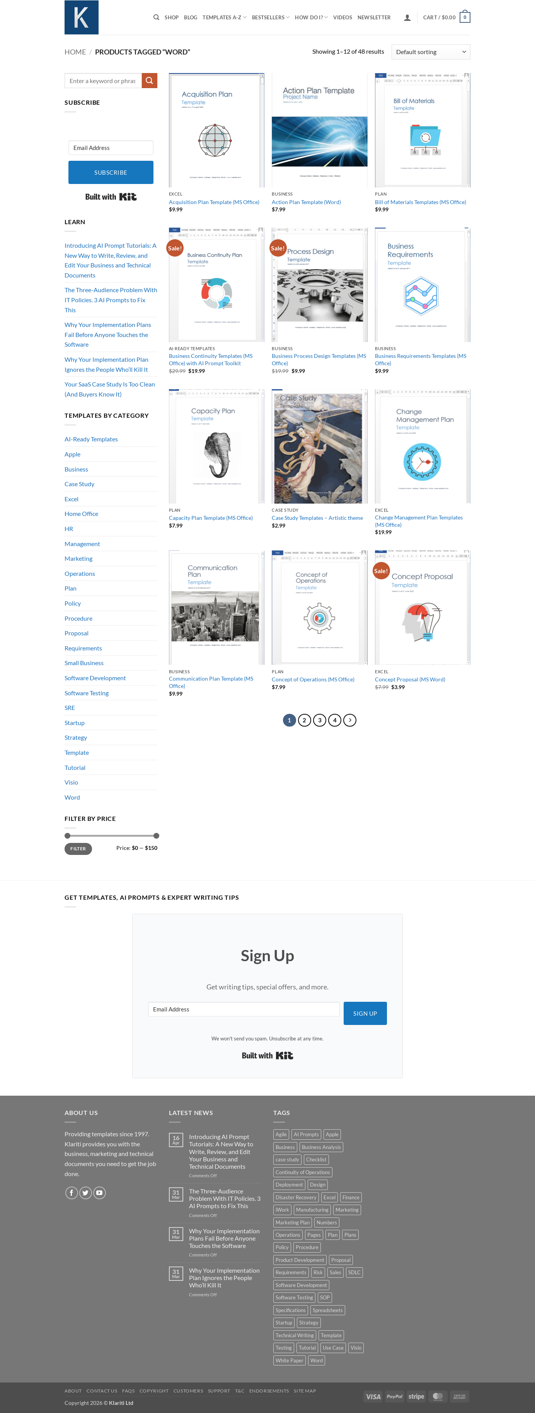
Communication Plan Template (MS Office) (211, 682)
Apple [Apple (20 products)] (332, 1134)
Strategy (76, 737)
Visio (71, 782)
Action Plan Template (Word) (306, 202)
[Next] (349, 720)
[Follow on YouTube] (99, 1193)
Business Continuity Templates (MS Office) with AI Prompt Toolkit (210, 359)
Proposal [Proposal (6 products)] (341, 1260)
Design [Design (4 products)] (317, 1184)
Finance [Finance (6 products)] (351, 1197)
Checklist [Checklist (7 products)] (316, 1159)
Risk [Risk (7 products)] (318, 1272)
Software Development (95, 677)
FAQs (128, 1391)
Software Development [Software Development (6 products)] (301, 1285)
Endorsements (269, 1391)
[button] (407, 17)
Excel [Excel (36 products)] (330, 1197)
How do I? (311, 17)
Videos (342, 17)
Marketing (78, 558)
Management (82, 543)
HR (69, 528)
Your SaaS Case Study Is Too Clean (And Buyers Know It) (110, 389)
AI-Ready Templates (91, 439)
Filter (78, 848)
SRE (70, 707)
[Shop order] (431, 52)
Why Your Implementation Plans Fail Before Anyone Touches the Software (108, 334)
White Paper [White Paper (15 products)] (289, 1360)
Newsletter (374, 17)
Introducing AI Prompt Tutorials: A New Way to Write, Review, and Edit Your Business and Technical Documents (111, 260)
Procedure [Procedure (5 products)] (307, 1247)
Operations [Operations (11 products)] (288, 1235)
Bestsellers (271, 17)
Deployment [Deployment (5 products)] (289, 1184)
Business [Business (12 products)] (285, 1147)
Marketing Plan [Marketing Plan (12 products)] (293, 1222)
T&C (239, 1391)
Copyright (154, 1391)
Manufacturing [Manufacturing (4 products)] (312, 1210)
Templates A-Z (225, 17)
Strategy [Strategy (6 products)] (309, 1322)
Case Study (79, 483)
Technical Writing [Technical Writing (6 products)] (295, 1335)
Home (75, 52)
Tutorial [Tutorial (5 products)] (307, 1348)
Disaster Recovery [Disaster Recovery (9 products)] (296, 1197)
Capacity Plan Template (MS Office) (211, 517)
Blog (190, 17)
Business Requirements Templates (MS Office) (420, 359)
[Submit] (149, 80)
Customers (188, 1391)
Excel (71, 498)
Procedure (78, 618)
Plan (71, 588)
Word (72, 797)
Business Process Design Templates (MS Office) (319, 359)
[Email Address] (110, 147)
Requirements (83, 648)
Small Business (84, 662)
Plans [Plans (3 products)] (350, 1235)
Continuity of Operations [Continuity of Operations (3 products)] (303, 1172)
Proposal (77, 633)
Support (219, 1391)
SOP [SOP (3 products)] (325, 1297)
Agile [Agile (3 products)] (281, 1134)
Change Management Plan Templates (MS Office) (419, 521)
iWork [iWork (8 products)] (282, 1210)
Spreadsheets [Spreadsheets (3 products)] (328, 1310)
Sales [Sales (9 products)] (335, 1272)
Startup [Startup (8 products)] (284, 1322)
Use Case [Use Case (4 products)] (333, 1348)
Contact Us (102, 1391)
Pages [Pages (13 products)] (314, 1235)
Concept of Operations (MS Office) (313, 679)
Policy (73, 603)
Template (77, 752)
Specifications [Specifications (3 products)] (291, 1310)
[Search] (156, 17)
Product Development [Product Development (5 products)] (300, 1260)
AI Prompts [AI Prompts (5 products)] (306, 1134)
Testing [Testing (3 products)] (284, 1348)
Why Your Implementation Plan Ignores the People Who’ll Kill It (106, 364)
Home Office (81, 513)
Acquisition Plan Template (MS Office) (214, 202)
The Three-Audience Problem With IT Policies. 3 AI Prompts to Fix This (111, 299)
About (73, 1391)
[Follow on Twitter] (85, 1193)
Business (76, 469)
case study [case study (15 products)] (287, 1159)
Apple (72, 454)
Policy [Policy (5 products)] (282, 1247)
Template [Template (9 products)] (331, 1335)
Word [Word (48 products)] (316, 1360)
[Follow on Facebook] (71, 1193)
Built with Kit (111, 197)
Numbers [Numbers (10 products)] (327, 1222)
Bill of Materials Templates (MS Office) (420, 202)
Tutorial (75, 767)
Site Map (305, 1391)
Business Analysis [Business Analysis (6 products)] (321, 1147)
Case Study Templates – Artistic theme (317, 517)
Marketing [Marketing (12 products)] (347, 1210)
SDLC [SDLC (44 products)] (354, 1272)
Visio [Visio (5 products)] (356, 1348)
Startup (75, 722)
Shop (172, 17)
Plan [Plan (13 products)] (332, 1235)
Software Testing (87, 692)
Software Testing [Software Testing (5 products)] (294, 1297)
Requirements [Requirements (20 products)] (291, 1272)
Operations (80, 573)
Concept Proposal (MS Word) (410, 679)
